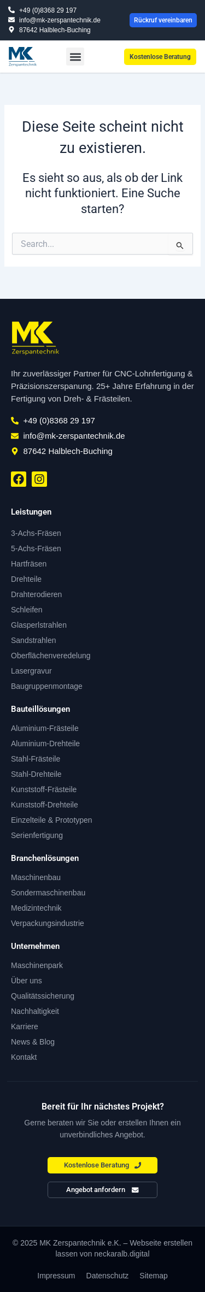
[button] (75, 57)
